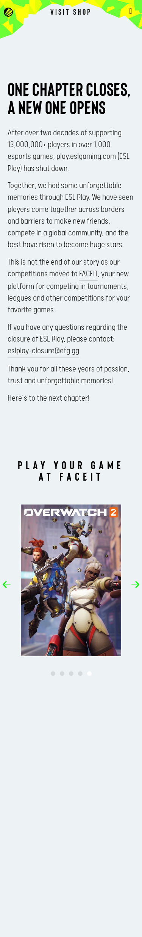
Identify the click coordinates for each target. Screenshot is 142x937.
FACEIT (88, 274)
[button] (7, 584)
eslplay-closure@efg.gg (43, 351)
